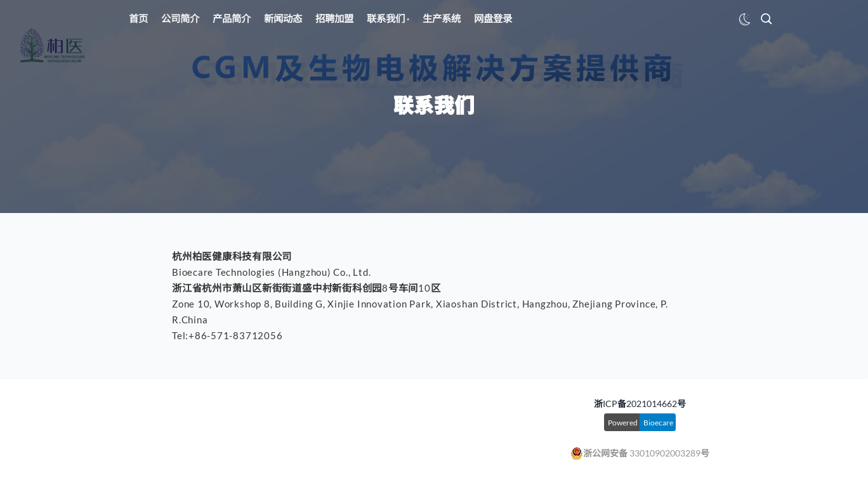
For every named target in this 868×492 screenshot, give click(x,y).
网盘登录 (493, 18)
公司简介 (180, 18)
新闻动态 (283, 18)
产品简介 (232, 18)
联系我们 (387, 18)
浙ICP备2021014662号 (640, 403)
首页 (138, 18)
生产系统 (442, 18)
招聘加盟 (334, 18)
